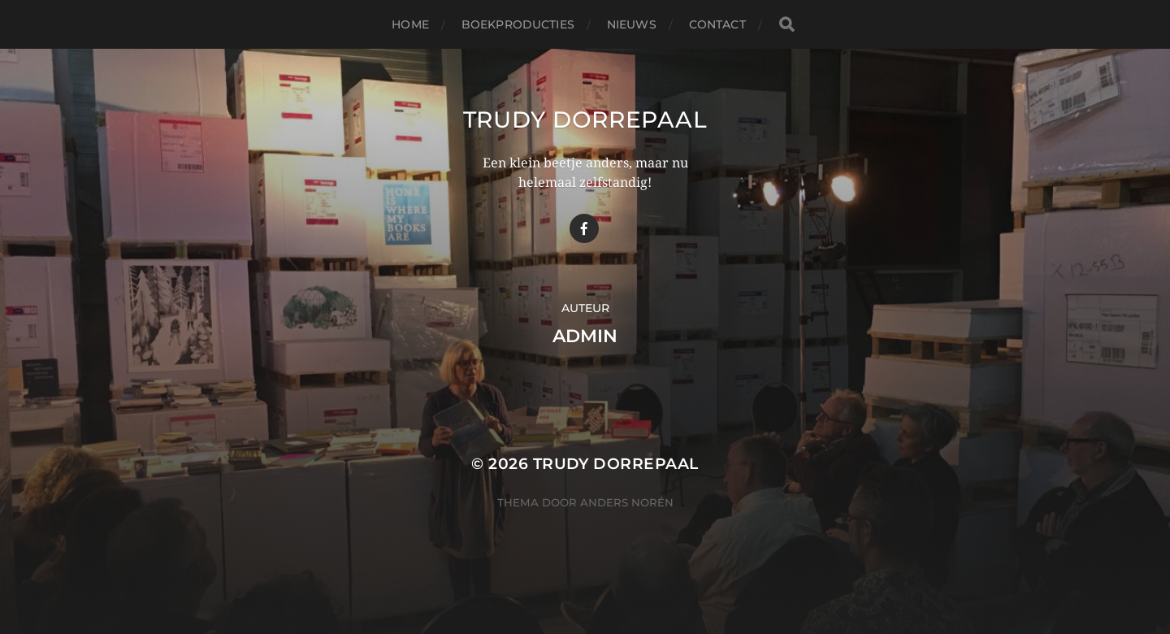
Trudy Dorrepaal (585, 119)
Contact (717, 24)
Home (410, 24)
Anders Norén (627, 502)
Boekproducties (518, 24)
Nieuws (631, 24)
